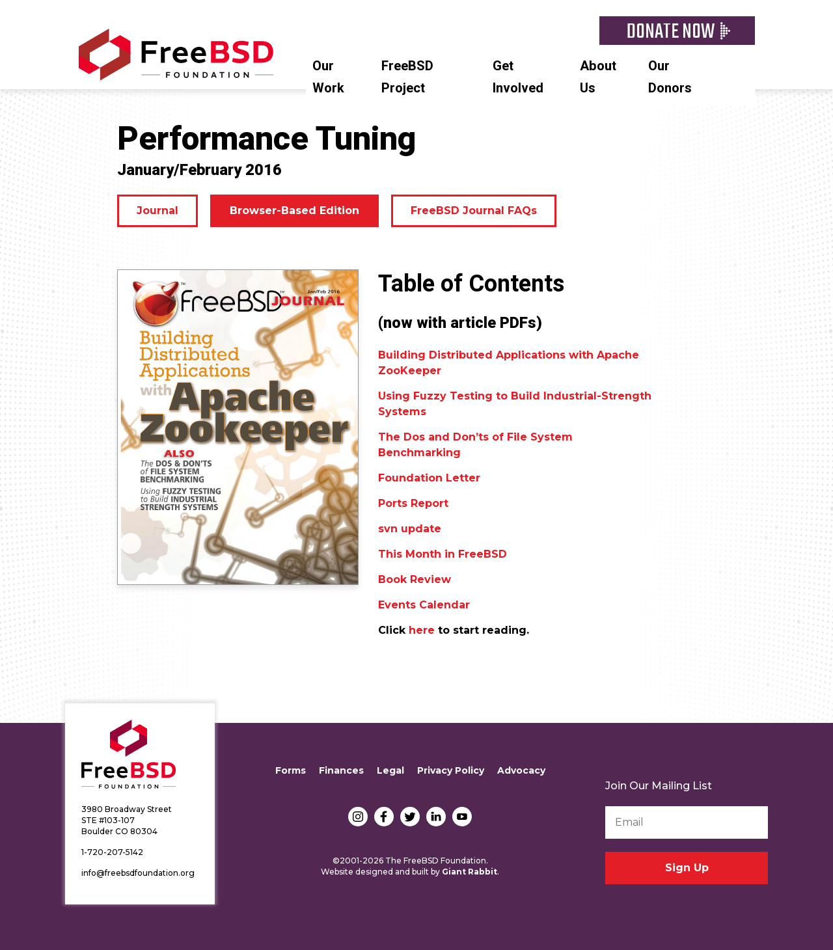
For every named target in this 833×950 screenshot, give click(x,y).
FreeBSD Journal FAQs (474, 210)
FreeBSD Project (407, 77)
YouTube (462, 817)
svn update (409, 528)
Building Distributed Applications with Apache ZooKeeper (508, 363)
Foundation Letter (429, 478)
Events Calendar (424, 605)
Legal (390, 770)
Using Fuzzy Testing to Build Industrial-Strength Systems (514, 404)
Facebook (384, 817)
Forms (290, 770)
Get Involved (518, 77)
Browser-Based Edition (294, 210)
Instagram (358, 817)
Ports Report (413, 503)
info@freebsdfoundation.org (138, 873)
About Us (598, 77)
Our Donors (670, 77)
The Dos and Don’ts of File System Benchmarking (475, 445)
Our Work (328, 77)
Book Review (414, 579)
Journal (157, 210)
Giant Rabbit (469, 871)
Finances (341, 770)
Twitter (410, 817)
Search (748, 64)
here (422, 630)
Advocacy (521, 770)
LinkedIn (436, 817)
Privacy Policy (450, 770)
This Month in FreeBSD (442, 554)
